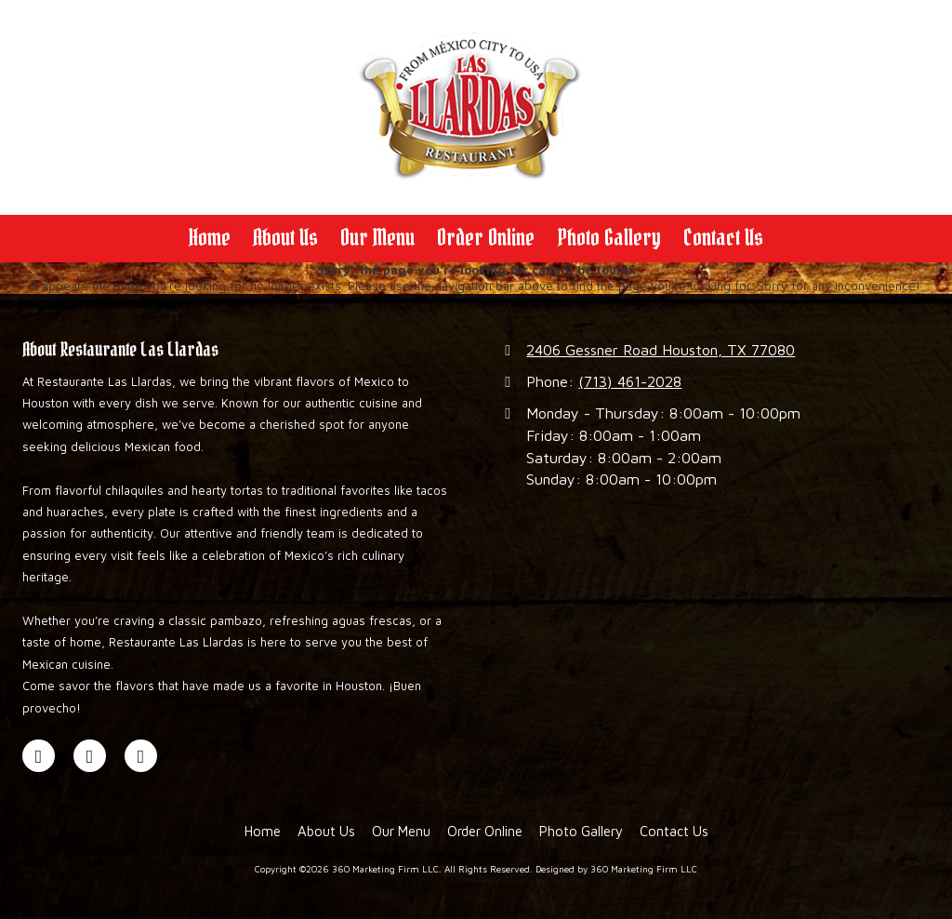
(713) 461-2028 (629, 381)
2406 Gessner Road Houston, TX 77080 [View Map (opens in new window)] (660, 349)
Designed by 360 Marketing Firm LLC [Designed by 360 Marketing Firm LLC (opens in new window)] (616, 868)
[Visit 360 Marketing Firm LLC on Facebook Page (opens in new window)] (38, 755)
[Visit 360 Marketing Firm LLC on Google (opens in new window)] (89, 755)
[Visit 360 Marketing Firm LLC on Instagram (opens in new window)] (141, 755)
